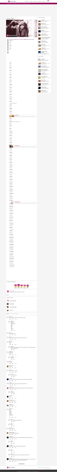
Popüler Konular (9, 3)
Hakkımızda (43, 467)
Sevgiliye (25, 39)
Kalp (10, 208)
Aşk (29, 39)
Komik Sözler (39, 1)
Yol (9, 251)
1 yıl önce (12, 332)
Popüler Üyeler (14, 3)
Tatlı (10, 230)
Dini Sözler (43, 1)
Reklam (47, 467)
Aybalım (10, 130)
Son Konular (19, 3)
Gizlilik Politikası (40, 467)
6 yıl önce (13, 378)
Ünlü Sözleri (35, 1)
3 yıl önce (14, 346)
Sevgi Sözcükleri (14, 103)
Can (10, 137)
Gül (9, 191)
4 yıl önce (14, 351)
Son (10, 210)
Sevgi (15, 39)
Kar (9, 169)
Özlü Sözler (31, 1)
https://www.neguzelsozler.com (16, 121)
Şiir (9, 215)
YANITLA (15, 344)
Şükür (10, 258)
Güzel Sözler (26, 1)
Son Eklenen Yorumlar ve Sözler (26, 3)
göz (10, 263)
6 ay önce (13, 316)
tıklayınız (38, 471)
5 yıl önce (14, 365)
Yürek (10, 213)
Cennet (10, 239)
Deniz (10, 242)
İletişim (49, 467)
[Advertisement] (28, 10)
